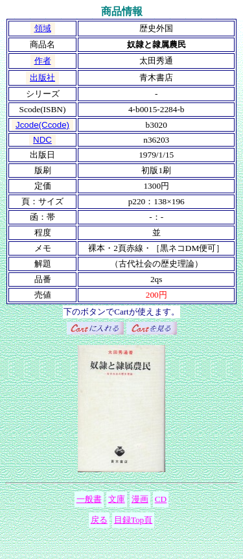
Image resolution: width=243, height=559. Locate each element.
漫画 (140, 499)
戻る (99, 520)
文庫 (116, 499)
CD (161, 499)
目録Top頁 (133, 520)
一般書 (89, 499)
